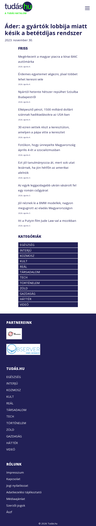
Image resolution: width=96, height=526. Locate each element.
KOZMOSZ (27, 256)
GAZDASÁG (27, 294)
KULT (23, 261)
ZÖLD (24, 288)
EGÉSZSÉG (27, 245)
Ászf (9, 512)
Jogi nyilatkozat (17, 486)
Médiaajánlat (15, 499)
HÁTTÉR (25, 299)
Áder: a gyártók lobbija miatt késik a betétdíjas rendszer (46, 29)
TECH (24, 277)
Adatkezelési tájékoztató (24, 492)
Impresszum (15, 472)
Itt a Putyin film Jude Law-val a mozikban (47, 221)
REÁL (23, 267)
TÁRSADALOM (30, 272)
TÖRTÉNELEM (30, 283)
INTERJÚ (25, 250)
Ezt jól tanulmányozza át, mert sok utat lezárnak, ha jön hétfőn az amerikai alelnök (46, 167)
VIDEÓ (24, 304)
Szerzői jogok (15, 505)
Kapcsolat (13, 479)
